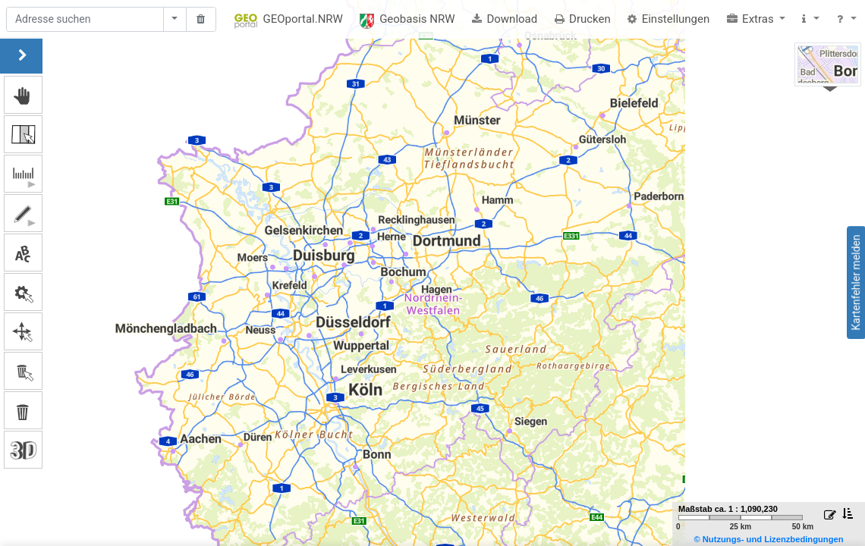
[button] (756, 19)
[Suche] (84, 20)
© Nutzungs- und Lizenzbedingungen (768, 539)
